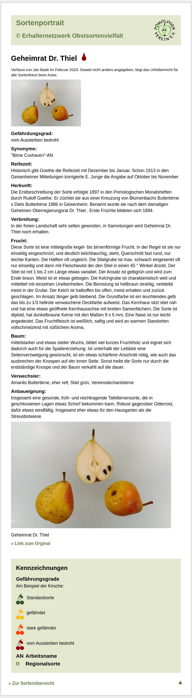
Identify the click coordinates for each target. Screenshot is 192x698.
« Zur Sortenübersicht (31, 683)
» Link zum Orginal (30, 543)
